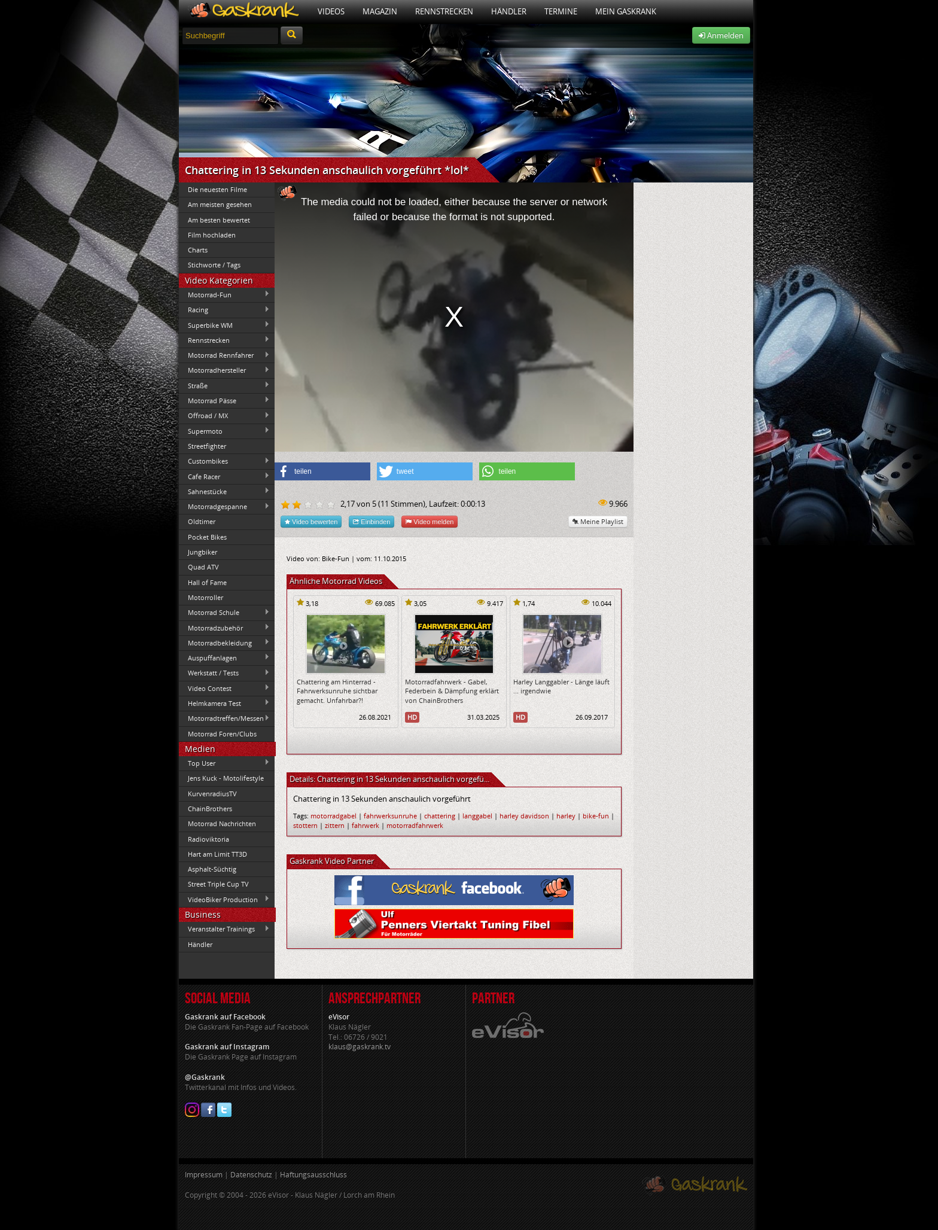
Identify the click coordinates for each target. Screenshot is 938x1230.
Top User (224, 763)
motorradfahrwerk (414, 825)
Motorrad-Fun (224, 294)
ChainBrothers (210, 808)
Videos (331, 11)
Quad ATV (203, 566)
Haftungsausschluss (313, 1175)
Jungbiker (202, 551)
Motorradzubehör (224, 627)
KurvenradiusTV (212, 793)
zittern (335, 825)
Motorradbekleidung (224, 642)
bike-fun (596, 815)
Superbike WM (224, 325)
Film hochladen (212, 234)
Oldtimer (201, 521)
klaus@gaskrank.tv (359, 1047)
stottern (305, 825)
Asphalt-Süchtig (212, 868)
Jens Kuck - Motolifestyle (226, 778)
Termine (560, 11)
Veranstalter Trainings (224, 929)
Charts (198, 249)
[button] (322, 471)
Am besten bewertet (219, 219)
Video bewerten (311, 521)
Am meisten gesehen (220, 204)
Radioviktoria (208, 839)
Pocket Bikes (207, 536)
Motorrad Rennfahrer (224, 355)
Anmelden (721, 35)
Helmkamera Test (224, 703)
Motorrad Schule (224, 612)
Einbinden (371, 521)
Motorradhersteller (224, 370)
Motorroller (205, 597)
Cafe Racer (224, 476)
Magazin (380, 11)
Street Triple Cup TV (218, 883)
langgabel (477, 815)
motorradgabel (333, 815)
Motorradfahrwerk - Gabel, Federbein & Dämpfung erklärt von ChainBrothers (452, 691)
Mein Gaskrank (625, 11)
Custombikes (224, 461)
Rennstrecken (444, 11)
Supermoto (224, 431)
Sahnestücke (224, 491)
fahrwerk (365, 825)
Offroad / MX (224, 416)
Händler (508, 11)
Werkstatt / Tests (224, 673)
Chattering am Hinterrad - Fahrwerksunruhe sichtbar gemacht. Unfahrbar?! (337, 691)
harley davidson (524, 815)
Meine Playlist (597, 521)
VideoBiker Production (224, 899)
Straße (224, 385)
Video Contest (224, 688)
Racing (224, 310)
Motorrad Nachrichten (222, 823)
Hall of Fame (207, 582)
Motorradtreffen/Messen (224, 718)
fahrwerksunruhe (390, 815)
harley (565, 815)
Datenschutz (251, 1175)
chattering (439, 815)
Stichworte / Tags (214, 264)
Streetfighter (207, 446)
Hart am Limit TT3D (217, 854)
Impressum (204, 1175)
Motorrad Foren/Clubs (222, 733)
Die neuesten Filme (217, 189)
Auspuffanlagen (224, 657)
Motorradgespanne (224, 507)
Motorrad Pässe (224, 400)
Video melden (429, 521)
